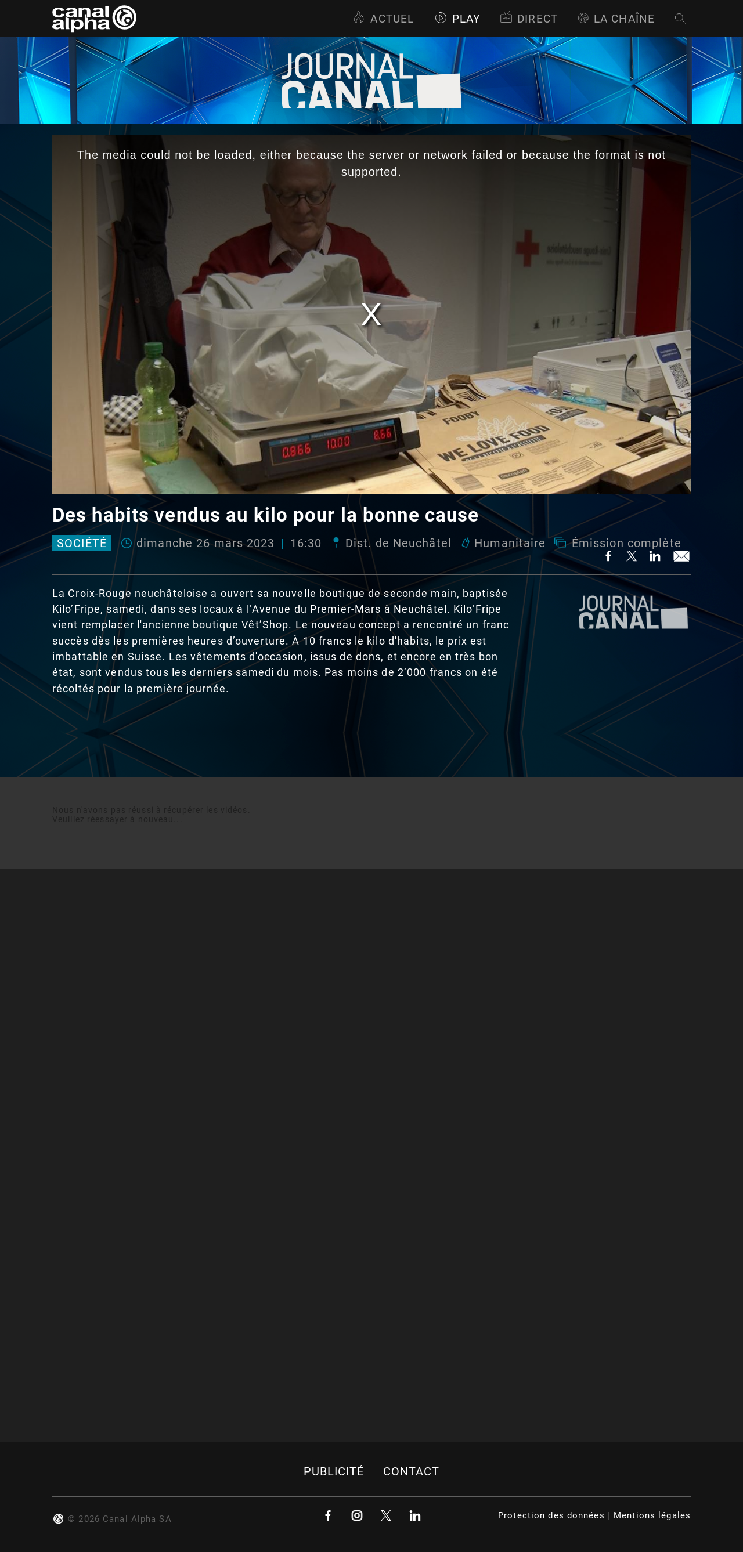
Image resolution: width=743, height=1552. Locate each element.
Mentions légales (652, 1515)
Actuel (383, 19)
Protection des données (551, 1515)
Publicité (334, 1471)
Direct (529, 19)
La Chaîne (616, 19)
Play (457, 19)
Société (82, 543)
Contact (411, 1471)
